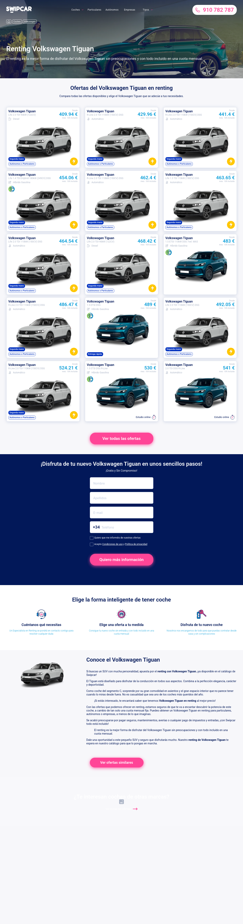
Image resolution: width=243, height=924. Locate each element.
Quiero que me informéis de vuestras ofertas (115, 538)
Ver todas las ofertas (121, 438)
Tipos (146, 9)
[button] (19, 11)
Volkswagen (30, 21)
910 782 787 (214, 10)
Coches (75, 9)
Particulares (94, 9)
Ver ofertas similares (116, 762)
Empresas (129, 9)
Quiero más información (121, 559)
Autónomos (112, 9)
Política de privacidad (136, 544)
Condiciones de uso (112, 544)
